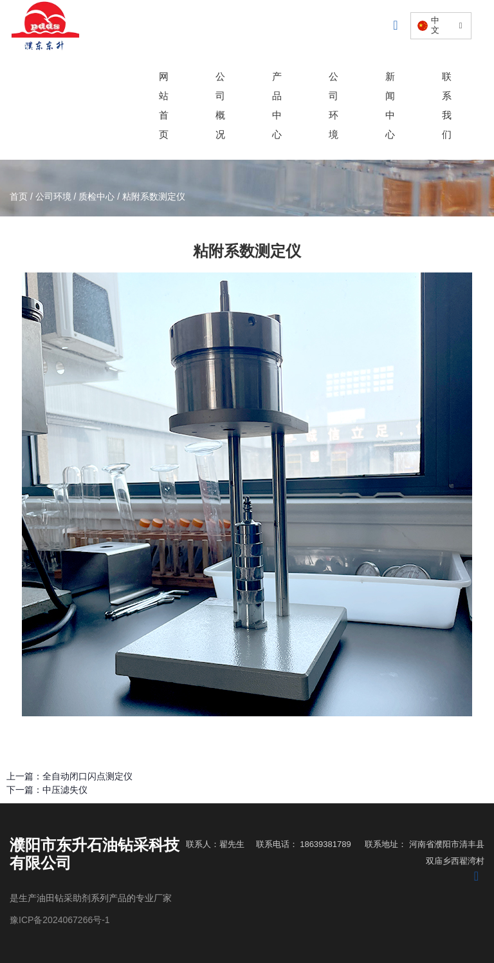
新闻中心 (390, 105)
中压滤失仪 (64, 790)
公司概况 (220, 105)
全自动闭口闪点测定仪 (87, 776)
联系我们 (447, 105)
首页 (20, 197)
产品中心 (277, 105)
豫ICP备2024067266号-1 (60, 920)
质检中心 (96, 197)
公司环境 (333, 105)
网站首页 (164, 105)
